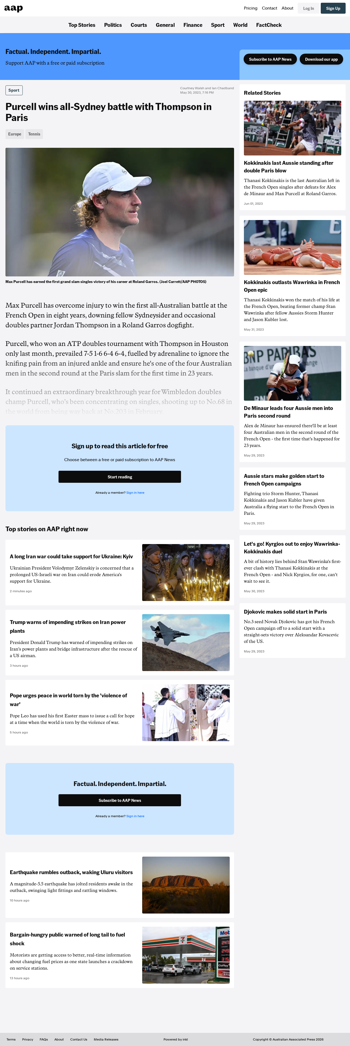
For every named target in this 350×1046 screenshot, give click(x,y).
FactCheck (269, 24)
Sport (217, 24)
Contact (269, 8)
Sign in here (135, 493)
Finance (192, 24)
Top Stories (81, 24)
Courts (139, 24)
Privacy (27, 1039)
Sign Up (333, 8)
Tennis (34, 134)
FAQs (44, 1039)
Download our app (321, 59)
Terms (11, 1039)
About (287, 8)
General (165, 24)
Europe (14, 134)
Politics (113, 24)
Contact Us (78, 1039)
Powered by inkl (176, 1039)
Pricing (251, 8)
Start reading (120, 476)
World (240, 24)
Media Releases (106, 1039)
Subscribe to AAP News (270, 59)
